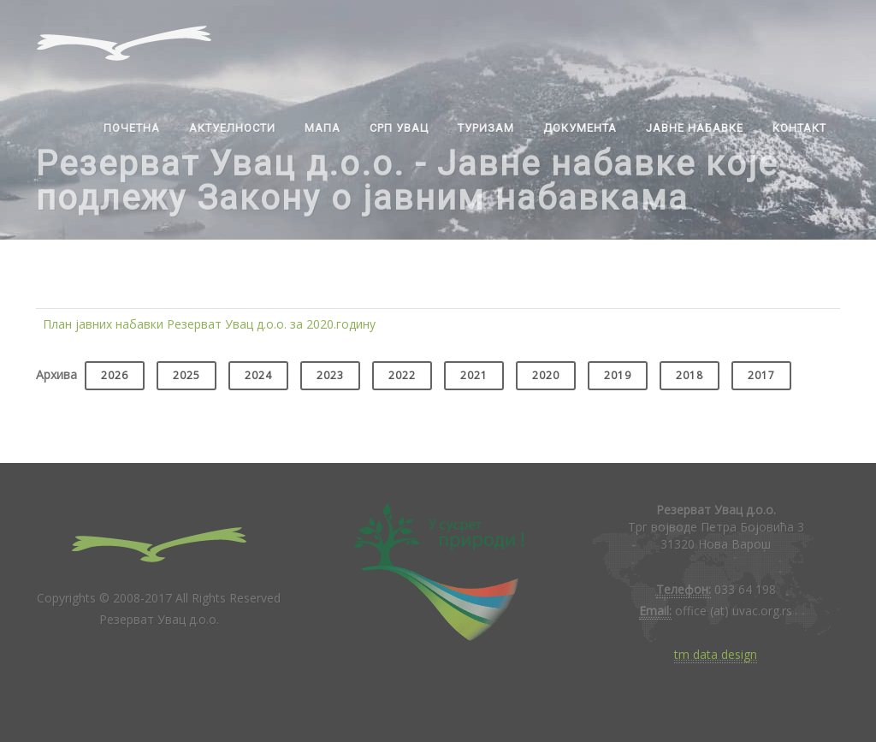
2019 (617, 375)
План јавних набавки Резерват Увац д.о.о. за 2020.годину (209, 324)
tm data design (715, 654)
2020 (545, 375)
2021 (474, 375)
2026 (114, 375)
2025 (186, 375)
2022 (402, 375)
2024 (258, 375)
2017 (761, 375)
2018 (689, 375)
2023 (330, 375)
